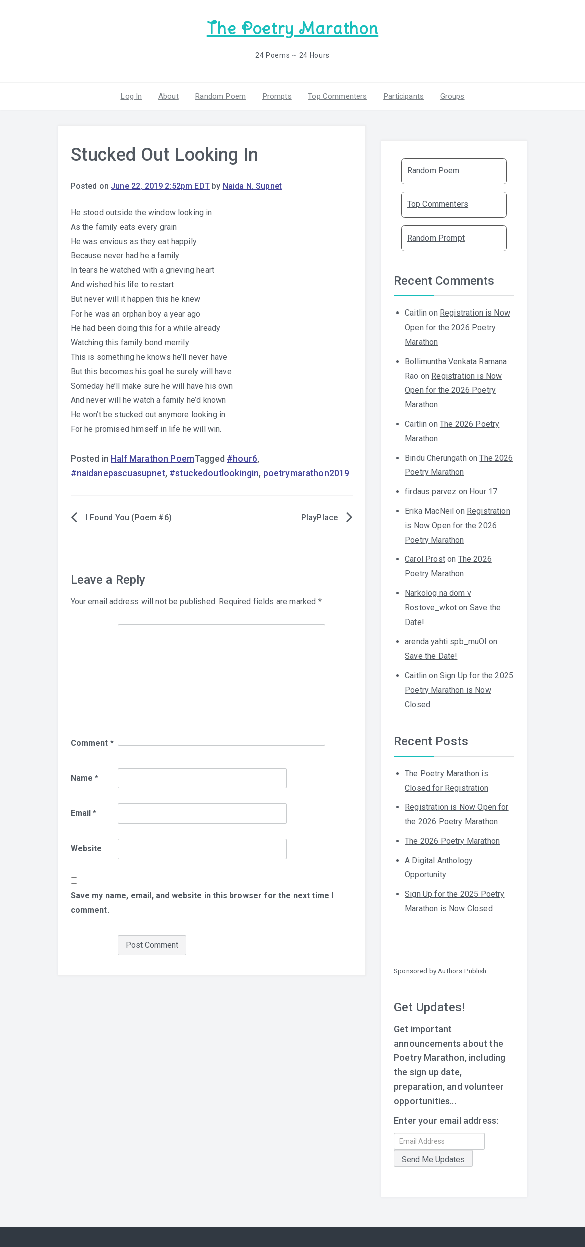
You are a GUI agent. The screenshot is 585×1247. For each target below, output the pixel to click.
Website (86, 847)
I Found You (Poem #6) (129, 516)
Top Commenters (335, 94)
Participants (400, 94)
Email (84, 812)
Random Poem (222, 94)
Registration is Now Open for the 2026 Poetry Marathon (457, 326)
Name (85, 776)
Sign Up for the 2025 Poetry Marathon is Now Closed (459, 688)
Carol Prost (425, 558)
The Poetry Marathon (292, 28)
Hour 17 (483, 490)
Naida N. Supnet (252, 185)
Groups (447, 94)
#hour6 (242, 457)
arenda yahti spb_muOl (445, 640)
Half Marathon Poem (152, 457)
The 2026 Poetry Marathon (452, 839)
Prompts (276, 94)
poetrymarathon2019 (306, 472)
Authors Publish (462, 969)
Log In (135, 94)
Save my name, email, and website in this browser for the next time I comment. (202, 901)
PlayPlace (319, 516)
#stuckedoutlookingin (214, 472)
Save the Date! (431, 655)
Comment (92, 741)
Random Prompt (436, 236)
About (171, 94)
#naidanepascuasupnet (118, 472)
